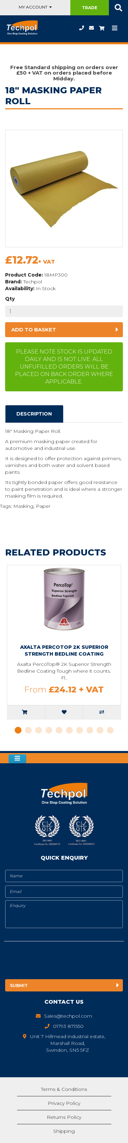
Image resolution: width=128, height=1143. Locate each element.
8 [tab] (89, 730)
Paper (43, 506)
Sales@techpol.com (91, 28)
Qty (10, 299)
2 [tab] (28, 730)
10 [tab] (110, 730)
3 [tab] (38, 730)
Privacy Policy (64, 1103)
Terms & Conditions (64, 1089)
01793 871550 (81, 28)
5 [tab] (59, 730)
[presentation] (61, 961)
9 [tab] (100, 730)
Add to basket (33, 329)
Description (34, 414)
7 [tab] (79, 730)
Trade (89, 7)
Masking (23, 506)
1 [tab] (18, 730)
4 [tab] (48, 730)
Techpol (32, 282)
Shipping (64, 1131)
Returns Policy (64, 1117)
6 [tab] (69, 730)
